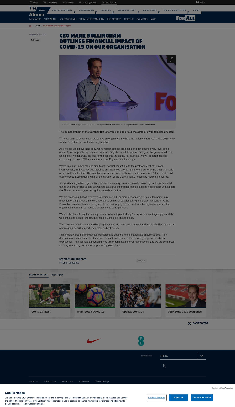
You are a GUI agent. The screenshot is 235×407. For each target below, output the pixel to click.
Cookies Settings (156, 397)
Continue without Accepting (222, 388)
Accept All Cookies (202, 397)
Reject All (178, 397)
